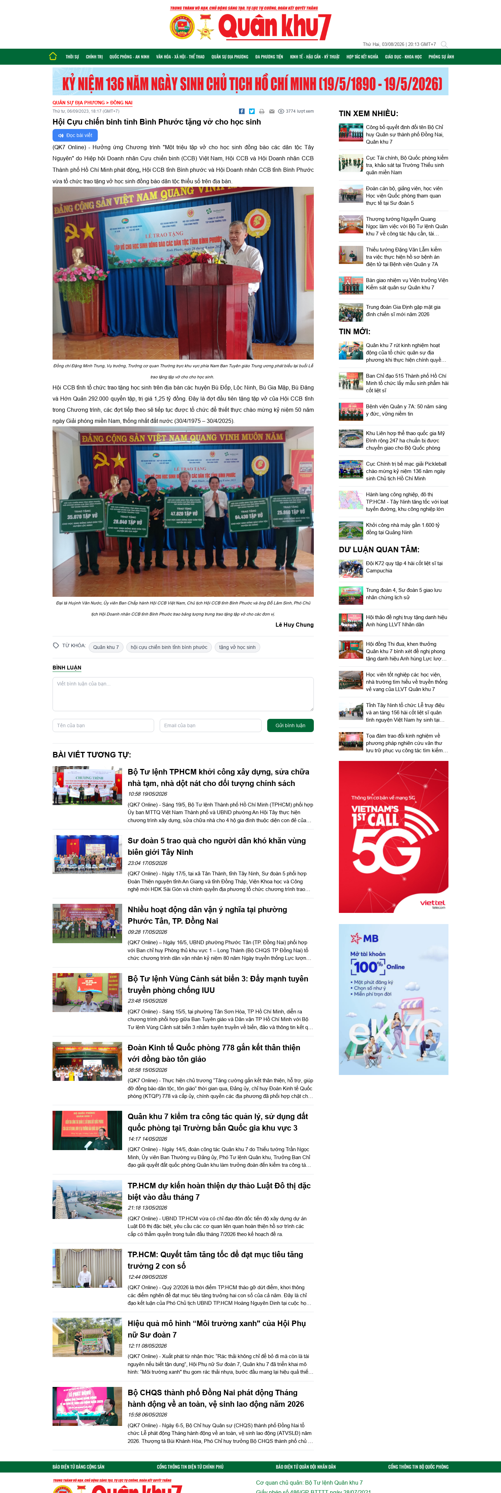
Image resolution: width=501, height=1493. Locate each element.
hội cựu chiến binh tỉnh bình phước (169, 647)
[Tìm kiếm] (444, 44)
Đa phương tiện (269, 56)
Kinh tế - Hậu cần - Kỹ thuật (315, 56)
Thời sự (72, 56)
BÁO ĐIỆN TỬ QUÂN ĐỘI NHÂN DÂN (306, 1466)
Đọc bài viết (75, 135)
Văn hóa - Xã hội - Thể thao (180, 56)
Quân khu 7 (106, 647)
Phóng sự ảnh (441, 56)
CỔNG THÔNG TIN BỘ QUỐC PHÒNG (418, 1466)
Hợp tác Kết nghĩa (362, 56)
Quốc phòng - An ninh (129, 56)
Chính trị (94, 56)
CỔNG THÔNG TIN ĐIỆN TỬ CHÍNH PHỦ (190, 1466)
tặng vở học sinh (237, 647)
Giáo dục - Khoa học (403, 56)
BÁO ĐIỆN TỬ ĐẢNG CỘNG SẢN (78, 1466)
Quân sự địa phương (230, 56)
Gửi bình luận (290, 725)
